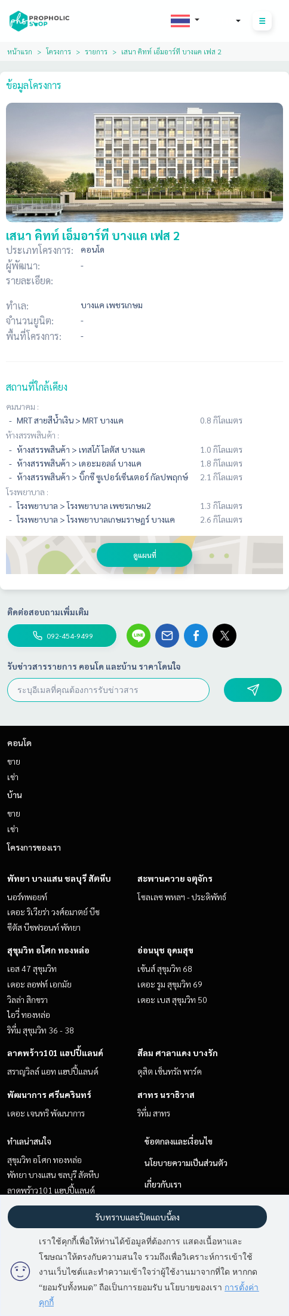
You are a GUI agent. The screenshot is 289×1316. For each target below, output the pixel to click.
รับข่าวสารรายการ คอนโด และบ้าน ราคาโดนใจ (94, 666)
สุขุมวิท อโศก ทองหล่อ (48, 949)
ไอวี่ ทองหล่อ (28, 1014)
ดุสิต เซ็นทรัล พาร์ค (169, 1071)
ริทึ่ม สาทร (153, 1113)
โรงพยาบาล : (27, 491)
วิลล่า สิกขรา (27, 999)
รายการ (96, 51)
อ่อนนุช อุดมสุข (165, 949)
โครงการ (58, 51)
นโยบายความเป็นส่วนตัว (185, 1162)
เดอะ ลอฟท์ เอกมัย (39, 983)
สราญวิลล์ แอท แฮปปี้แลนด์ (53, 1071)
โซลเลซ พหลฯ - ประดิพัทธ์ (181, 896)
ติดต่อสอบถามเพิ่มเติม (48, 611)
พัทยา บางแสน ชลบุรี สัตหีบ (59, 878)
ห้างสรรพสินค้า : (32, 435)
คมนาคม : (22, 406)
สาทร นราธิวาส (166, 1094)
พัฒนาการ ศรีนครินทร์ (49, 1094)
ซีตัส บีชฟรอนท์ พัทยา (44, 927)
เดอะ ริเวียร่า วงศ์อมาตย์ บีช (53, 911)
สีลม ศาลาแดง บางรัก (177, 1052)
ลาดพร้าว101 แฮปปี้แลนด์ (55, 1052)
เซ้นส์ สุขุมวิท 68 (164, 968)
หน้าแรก (19, 51)
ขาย (13, 761)
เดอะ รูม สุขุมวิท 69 (169, 983)
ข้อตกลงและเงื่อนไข (178, 1141)
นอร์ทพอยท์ (27, 896)
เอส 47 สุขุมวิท (32, 968)
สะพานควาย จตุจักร (175, 878)
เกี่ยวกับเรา (163, 1184)
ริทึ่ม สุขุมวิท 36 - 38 (40, 1029)
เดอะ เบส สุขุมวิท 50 (172, 999)
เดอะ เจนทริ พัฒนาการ (46, 1113)
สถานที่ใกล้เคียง (36, 387)
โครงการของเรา (34, 847)
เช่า (13, 776)
